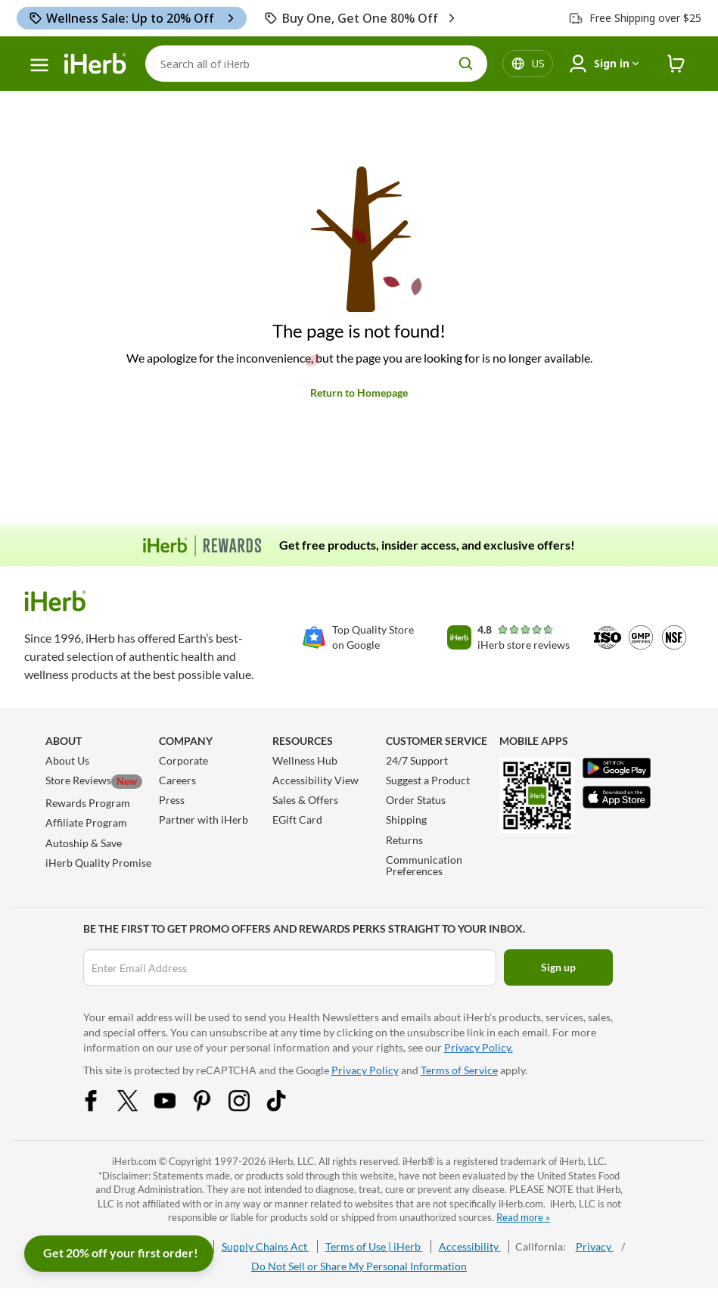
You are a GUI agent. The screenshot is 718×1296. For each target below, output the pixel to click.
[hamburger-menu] (39, 65)
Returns (404, 839)
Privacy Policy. (478, 1047)
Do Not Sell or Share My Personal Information (359, 1266)
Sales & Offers (305, 799)
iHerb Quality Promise (98, 862)
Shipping (406, 819)
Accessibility (470, 1246)
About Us (67, 760)
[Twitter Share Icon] (137, 1107)
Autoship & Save (83, 842)
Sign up (558, 967)
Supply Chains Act (265, 1246)
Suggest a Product (428, 780)
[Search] (316, 63)
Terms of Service (459, 1070)
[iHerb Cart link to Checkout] (676, 64)
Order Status (416, 799)
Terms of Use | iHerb (374, 1246)
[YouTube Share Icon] (174, 1107)
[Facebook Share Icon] (100, 1107)
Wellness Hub (304, 760)
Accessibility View (315, 780)
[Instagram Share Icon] (249, 1107)
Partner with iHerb (203, 819)
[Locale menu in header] (538, 63)
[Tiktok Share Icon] (286, 1107)
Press (172, 799)
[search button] (466, 63)
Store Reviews (93, 780)
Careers (177, 780)
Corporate (183, 760)
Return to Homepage (359, 392)
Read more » (523, 1217)
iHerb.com (134, 1161)
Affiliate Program (86, 822)
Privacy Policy (365, 1070)
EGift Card (297, 819)
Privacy (595, 1246)
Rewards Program (87, 802)
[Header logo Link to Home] (95, 63)
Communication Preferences (424, 865)
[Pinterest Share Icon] (211, 1107)
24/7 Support (417, 760)
